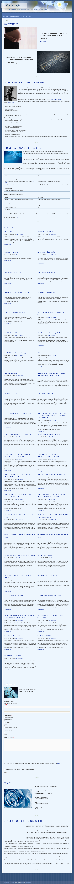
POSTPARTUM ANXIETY (12, 656)
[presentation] (13, 757)
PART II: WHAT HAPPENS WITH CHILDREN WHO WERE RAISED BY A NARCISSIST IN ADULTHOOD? (52, 416)
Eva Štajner (14, 5)
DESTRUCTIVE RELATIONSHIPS (49, 575)
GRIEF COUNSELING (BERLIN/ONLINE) (24, 82)
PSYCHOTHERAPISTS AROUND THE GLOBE (18, 16)
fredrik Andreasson (10, 102)
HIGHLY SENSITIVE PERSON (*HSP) (49, 596)
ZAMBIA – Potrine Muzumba (46, 293)
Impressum (29, 882)
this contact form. (46, 155)
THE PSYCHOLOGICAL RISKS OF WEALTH (19, 414)
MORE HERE (10, 200)
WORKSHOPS (5, 16)
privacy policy (59, 763)
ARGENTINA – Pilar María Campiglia (16, 353)
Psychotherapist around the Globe (11, 725)
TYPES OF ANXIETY (44, 636)
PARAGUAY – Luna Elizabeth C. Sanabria (17, 293)
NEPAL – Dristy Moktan (11, 333)
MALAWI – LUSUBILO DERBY (14, 272)
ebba (17, 234)
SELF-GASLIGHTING (11, 373)
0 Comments (20, 234)
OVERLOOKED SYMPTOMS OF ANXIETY (51, 434)
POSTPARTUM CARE (45, 555)
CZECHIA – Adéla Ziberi (45, 232)
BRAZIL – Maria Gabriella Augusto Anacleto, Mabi (53, 333)
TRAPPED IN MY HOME (12, 636)
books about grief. (48, 97)
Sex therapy (7, 722)
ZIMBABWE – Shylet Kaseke (46, 252)
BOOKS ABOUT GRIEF (12, 393)
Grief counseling (8, 720)
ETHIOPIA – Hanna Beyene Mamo (14, 313)
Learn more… (43, 41)
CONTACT (9, 683)
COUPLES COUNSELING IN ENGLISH (23, 821)
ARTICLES (31, 16)
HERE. (55, 830)
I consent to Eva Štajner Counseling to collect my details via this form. (20, 769)
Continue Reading (7, 244)
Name (5, 704)
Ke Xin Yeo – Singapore (11, 252)
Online (6, 734)
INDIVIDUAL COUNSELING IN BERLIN (23, 148)
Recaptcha (6, 754)
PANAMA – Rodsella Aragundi (47, 272)
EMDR (6, 724)
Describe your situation (9, 737)
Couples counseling (8, 719)
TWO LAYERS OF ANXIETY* (14, 596)
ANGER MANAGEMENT (46, 393)
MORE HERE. (19, 217)
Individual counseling (9, 717)
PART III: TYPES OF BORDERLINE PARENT (52, 475)
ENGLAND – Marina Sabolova (13, 232)
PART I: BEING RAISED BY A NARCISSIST (18, 434)
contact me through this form (56, 99)
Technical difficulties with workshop (11, 727)
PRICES (7, 783)
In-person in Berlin (8, 732)
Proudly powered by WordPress (9, 882)
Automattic (22, 882)
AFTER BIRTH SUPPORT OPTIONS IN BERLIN (19, 555)
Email (5, 710)
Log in (26, 882)
